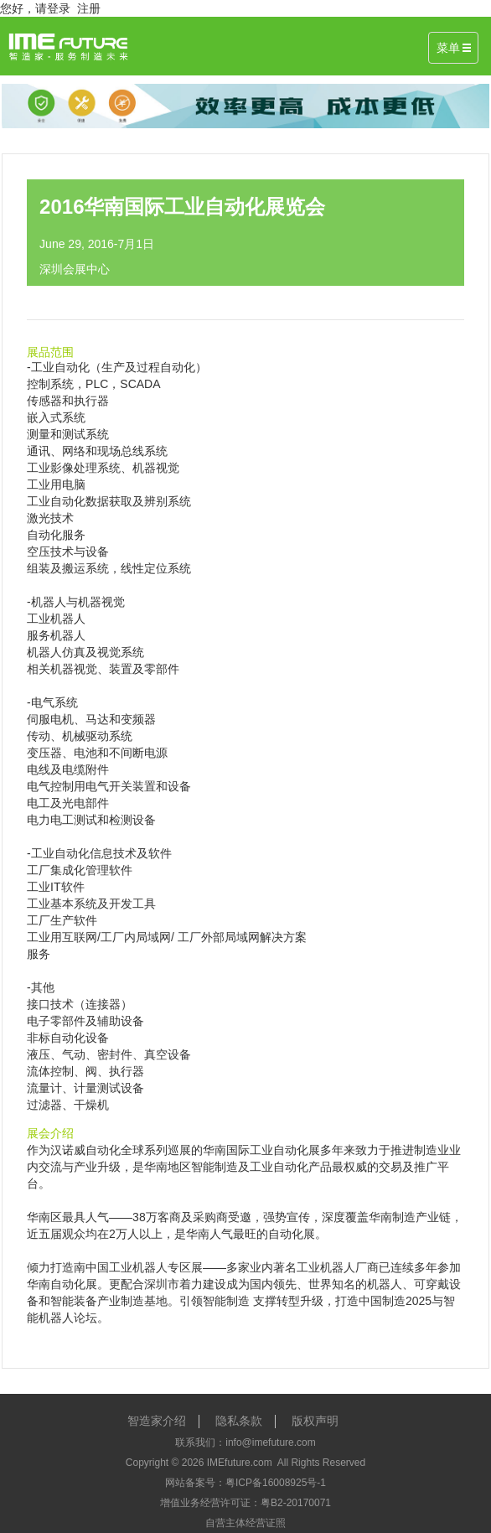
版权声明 (315, 1420)
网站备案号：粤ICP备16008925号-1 (245, 1483)
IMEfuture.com (239, 1462)
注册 (89, 8)
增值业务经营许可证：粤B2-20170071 (245, 1503)
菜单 (453, 47)
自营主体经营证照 (245, 1523)
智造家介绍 (156, 1420)
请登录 (52, 8)
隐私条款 (238, 1420)
